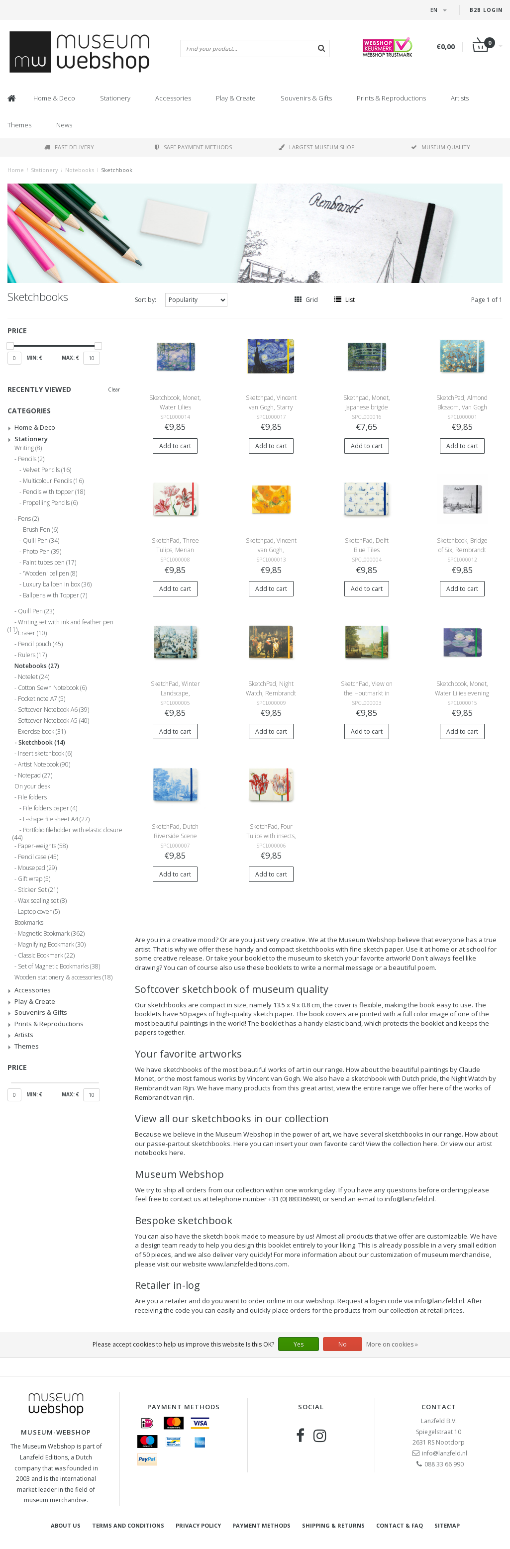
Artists (460, 98)
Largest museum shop (317, 147)
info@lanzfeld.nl (444, 1453)
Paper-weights (43, 846)
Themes (19, 124)
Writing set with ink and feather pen (60, 623)
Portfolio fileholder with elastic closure (67, 831)
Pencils (31, 459)
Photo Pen (42, 552)
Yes (299, 1344)
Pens (28, 519)
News (64, 124)
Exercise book (42, 732)
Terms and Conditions (128, 1525)
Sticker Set (38, 890)
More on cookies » (392, 1344)
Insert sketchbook (45, 754)
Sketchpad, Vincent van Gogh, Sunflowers (271, 550)
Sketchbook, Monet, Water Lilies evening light (462, 693)
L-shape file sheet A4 (56, 819)
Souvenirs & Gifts (306, 98)
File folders (32, 797)
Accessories (173, 98)
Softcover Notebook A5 (53, 721)
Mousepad (37, 868)
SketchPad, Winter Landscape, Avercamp (175, 693)
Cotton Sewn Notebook (52, 688)
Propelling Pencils (50, 503)
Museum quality (440, 147)
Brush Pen (40, 530)
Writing (28, 448)
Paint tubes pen (49, 563)
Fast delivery (69, 147)
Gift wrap (34, 879)
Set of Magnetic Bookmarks (59, 966)
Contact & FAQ (399, 1525)
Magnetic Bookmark (51, 934)
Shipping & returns (333, 1525)
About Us (66, 1525)
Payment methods (261, 1525)
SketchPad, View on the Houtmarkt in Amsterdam (367, 693)
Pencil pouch (40, 644)
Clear (114, 389)
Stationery (115, 98)
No (342, 1344)
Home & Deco (54, 98)
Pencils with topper (54, 492)
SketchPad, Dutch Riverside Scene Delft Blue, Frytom (175, 836)
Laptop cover (39, 912)
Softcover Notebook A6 (53, 710)
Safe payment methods (193, 147)
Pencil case (38, 857)
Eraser (32, 633)
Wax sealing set (42, 901)
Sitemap (447, 1525)
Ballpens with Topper (55, 595)
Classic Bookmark (46, 956)
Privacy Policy (198, 1525)
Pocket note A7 (41, 699)
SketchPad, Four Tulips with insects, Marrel (271, 836)
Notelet (33, 677)
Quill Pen (41, 541)
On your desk (32, 786)
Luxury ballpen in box (57, 584)
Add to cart (175, 446)
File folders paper (50, 808)
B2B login (486, 9)
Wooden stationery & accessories (63, 977)
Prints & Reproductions (391, 98)
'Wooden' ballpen (50, 574)
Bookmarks (28, 923)
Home (15, 170)
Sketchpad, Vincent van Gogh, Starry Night (271, 407)
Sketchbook (116, 170)
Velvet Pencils (47, 470)
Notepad (35, 775)
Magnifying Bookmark (52, 945)
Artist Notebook (44, 765)
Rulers (32, 655)
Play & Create (236, 98)
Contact (438, 1406)
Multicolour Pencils (53, 481)
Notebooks (79, 170)
